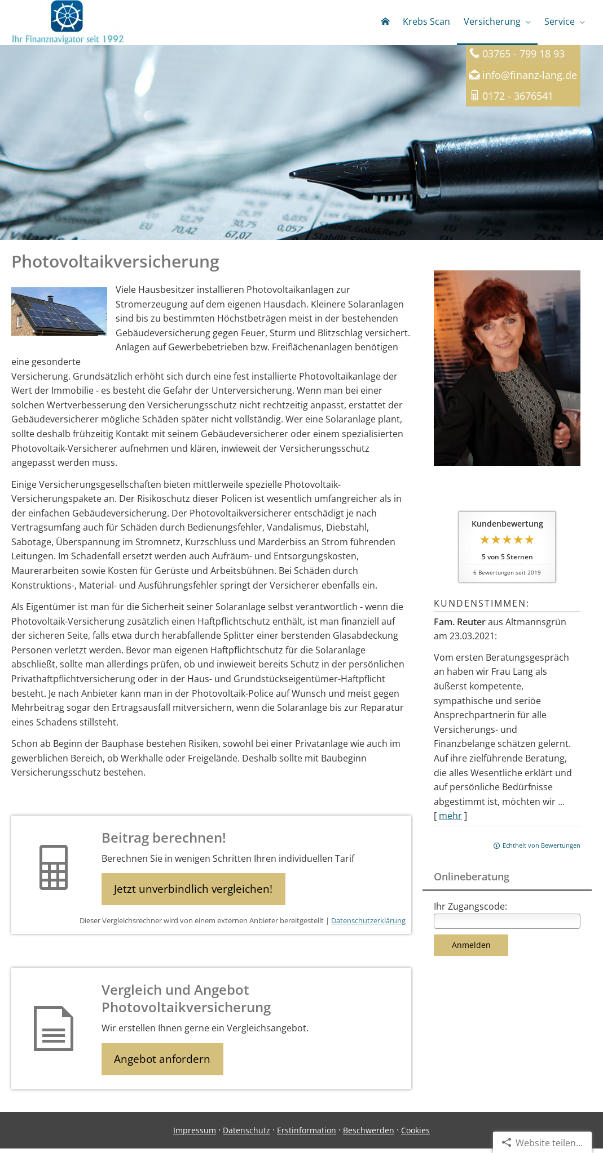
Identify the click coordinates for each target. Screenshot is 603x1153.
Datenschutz (246, 1134)
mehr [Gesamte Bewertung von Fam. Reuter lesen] (450, 818)
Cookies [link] (415, 1134)
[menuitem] (385, 22)
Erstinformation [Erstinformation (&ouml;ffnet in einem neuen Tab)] (306, 1134)
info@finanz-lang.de (529, 77)
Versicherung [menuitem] (492, 21)
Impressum (194, 1134)
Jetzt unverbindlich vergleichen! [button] (195, 891)
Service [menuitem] (559, 21)
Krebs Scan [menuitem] (426, 21)
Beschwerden (368, 1134)
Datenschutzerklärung (368, 924)
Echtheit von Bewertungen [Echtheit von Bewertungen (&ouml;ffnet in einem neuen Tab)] (541, 847)
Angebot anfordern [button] (164, 1062)
